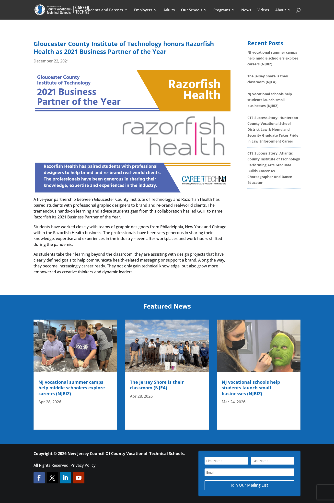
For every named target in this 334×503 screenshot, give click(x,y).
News (246, 10)
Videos (263, 10)
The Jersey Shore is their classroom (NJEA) (157, 385)
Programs (221, 10)
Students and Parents (103, 10)
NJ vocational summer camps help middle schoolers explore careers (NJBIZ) (272, 58)
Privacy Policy (82, 465)
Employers (143, 10)
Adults (169, 10)
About (280, 10)
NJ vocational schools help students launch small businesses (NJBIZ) (269, 100)
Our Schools (191, 10)
